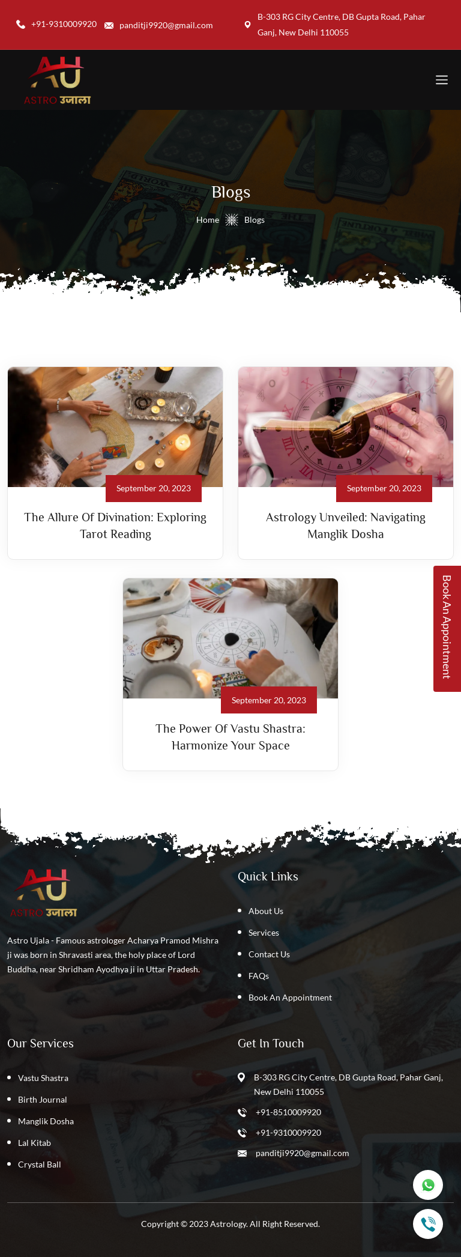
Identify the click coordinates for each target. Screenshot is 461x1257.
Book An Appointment (290, 997)
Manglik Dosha (46, 1121)
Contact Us (269, 954)
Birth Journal (42, 1099)
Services (264, 932)
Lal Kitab (34, 1142)
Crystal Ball (39, 1164)
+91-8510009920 (288, 1112)
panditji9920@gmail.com (302, 1153)
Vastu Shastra (43, 1078)
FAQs (259, 976)
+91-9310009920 (288, 1132)
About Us (266, 911)
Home (207, 219)
